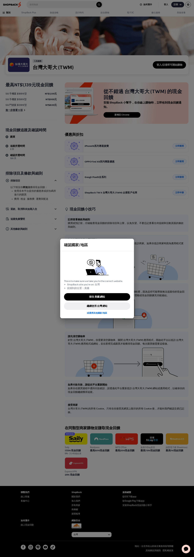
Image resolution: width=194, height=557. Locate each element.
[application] (186, 549)
